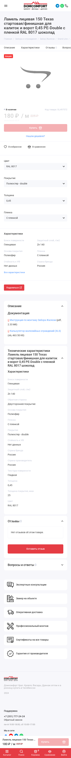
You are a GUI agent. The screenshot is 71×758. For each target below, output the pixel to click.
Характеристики (30, 47)
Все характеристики (14, 272)
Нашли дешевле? (35, 136)
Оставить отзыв (35, 548)
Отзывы (51, 47)
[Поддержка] (66, 5)
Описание (9, 47)
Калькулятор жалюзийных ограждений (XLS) (35, 331)
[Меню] (6, 6)
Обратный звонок (13, 720)
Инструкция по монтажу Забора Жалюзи (33, 320)
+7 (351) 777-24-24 (14, 716)
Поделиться (14, 287)
